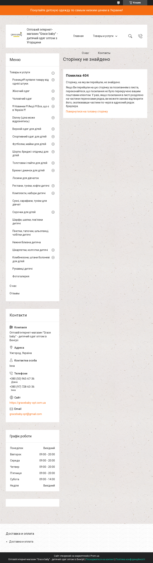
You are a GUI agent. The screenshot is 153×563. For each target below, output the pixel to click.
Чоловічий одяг (22, 98)
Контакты (104, 53)
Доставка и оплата (21, 541)
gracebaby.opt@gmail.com (26, 414)
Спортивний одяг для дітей (29, 136)
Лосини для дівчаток (25, 178)
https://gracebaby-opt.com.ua (28, 402)
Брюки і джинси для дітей (28, 170)
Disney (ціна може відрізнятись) (23, 119)
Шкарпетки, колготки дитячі (30, 249)
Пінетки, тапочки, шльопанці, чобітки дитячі (30, 232)
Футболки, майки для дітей (29, 144)
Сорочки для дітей (24, 212)
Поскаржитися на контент (100, 559)
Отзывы (15, 293)
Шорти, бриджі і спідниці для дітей (30, 153)
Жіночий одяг (21, 91)
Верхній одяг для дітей (26, 128)
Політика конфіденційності (130, 559)
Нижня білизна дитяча (26, 242)
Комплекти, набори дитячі (29, 193)
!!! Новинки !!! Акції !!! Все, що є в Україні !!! (30, 108)
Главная (78, 35)
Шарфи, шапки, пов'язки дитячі (27, 221)
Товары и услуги (103, 35)
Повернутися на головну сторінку (87, 111)
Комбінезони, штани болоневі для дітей (31, 259)
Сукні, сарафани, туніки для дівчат (29, 202)
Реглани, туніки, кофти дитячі (30, 185)
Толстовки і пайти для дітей (29, 162)
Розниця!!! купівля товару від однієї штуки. (30, 81)
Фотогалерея (20, 276)
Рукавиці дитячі (22, 268)
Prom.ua (94, 556)
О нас (85, 53)
